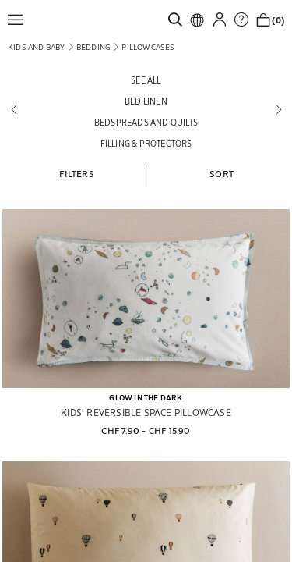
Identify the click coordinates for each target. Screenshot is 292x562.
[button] (19, 19)
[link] (179, 19)
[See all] (146, 80)
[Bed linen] (146, 101)
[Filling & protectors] (146, 143)
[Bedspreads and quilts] (146, 122)
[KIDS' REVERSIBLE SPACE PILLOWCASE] (146, 298)
